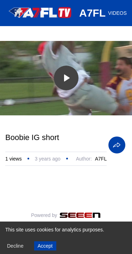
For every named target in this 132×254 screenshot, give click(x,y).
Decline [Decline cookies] (15, 246)
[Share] (116, 145)
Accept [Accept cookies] (45, 246)
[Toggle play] (66, 78)
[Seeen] (80, 215)
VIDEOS (117, 13)
